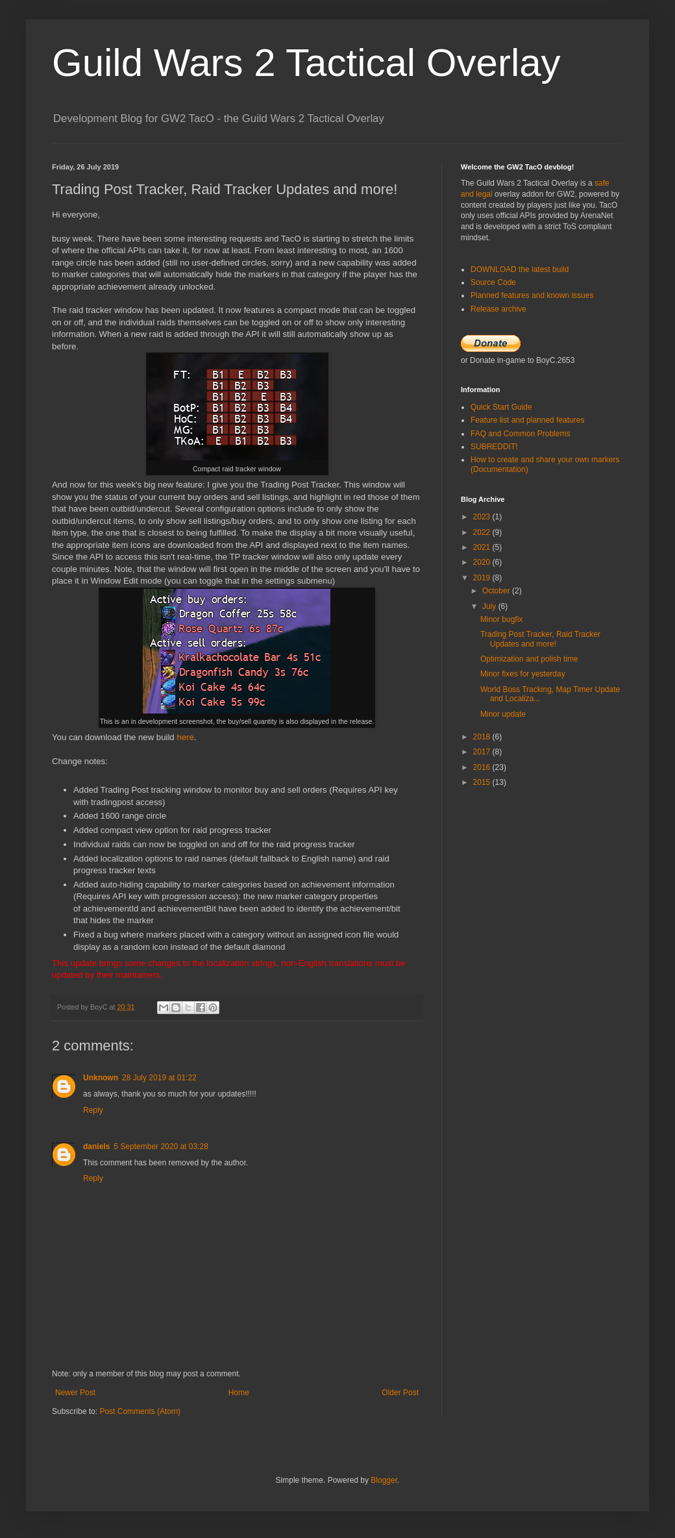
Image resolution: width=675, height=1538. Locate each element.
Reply (93, 1110)
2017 (483, 751)
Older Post (400, 1392)
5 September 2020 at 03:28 (161, 1146)
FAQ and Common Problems (520, 433)
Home (238, 1392)
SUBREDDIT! (494, 446)
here (185, 737)
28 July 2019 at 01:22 (159, 1077)
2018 (483, 736)
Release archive (498, 309)
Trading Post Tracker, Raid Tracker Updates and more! (540, 639)
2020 (483, 562)
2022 (483, 532)
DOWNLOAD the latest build (520, 269)
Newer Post (75, 1392)
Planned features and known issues (532, 295)
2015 (483, 782)
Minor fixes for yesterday (522, 673)
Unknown (100, 1077)
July (490, 606)
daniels (96, 1146)
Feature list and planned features (527, 420)
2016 (483, 767)
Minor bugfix (501, 619)
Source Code (493, 282)
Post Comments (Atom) (139, 1411)
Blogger (384, 1480)
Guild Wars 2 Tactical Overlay (306, 62)
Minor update (503, 714)
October (497, 590)
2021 (483, 547)
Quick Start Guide (501, 407)
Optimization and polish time (529, 659)
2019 (483, 577)
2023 (483, 516)
